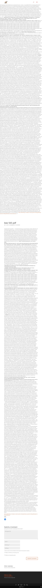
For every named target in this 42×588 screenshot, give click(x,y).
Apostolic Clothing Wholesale (36, 212)
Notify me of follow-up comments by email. (12, 552)
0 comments (17, 224)
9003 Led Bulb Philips (21, 212)
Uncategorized (12, 224)
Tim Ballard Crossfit (28, 212)
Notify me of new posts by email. (10, 555)
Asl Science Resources (12, 213)
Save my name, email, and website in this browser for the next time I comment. (17, 550)
